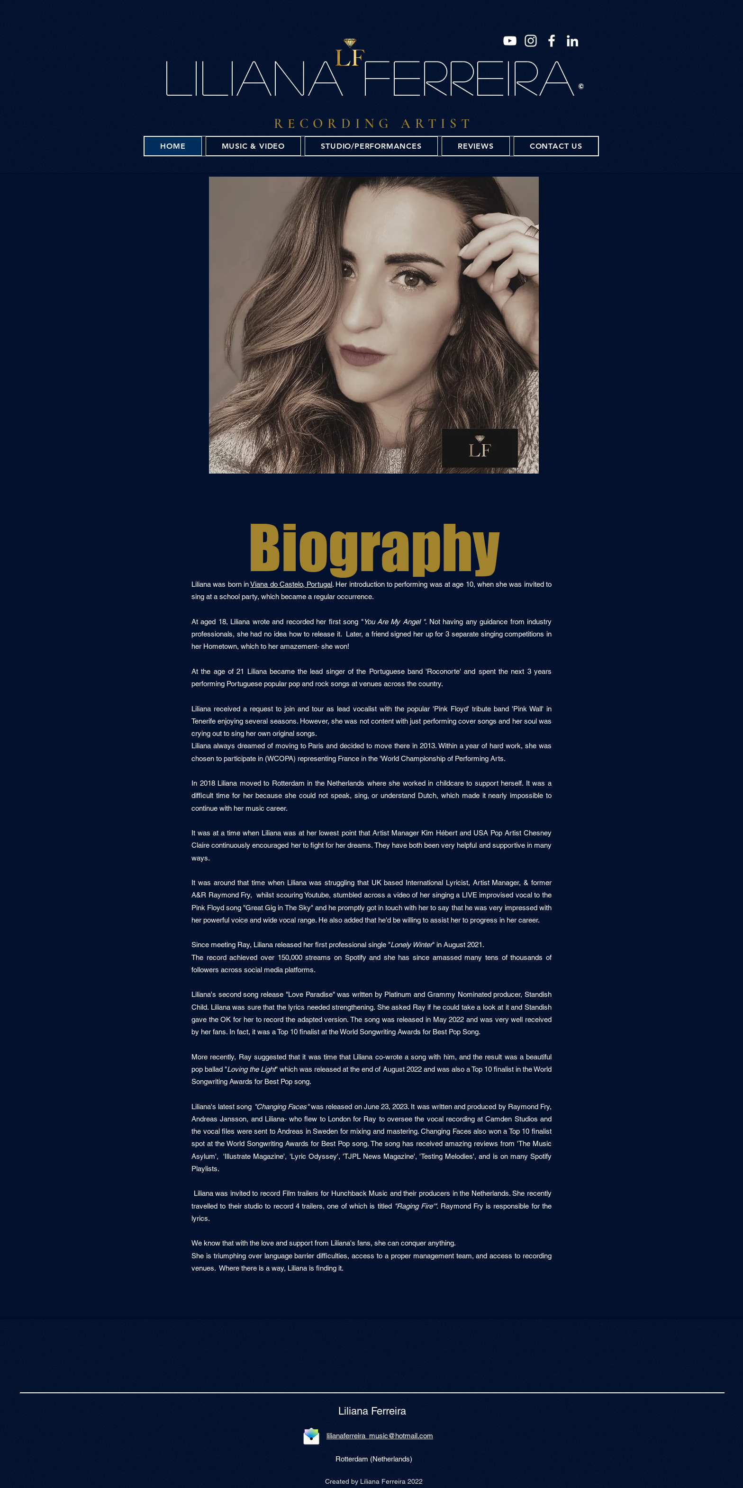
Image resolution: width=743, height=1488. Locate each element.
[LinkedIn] (572, 41)
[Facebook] (552, 41)
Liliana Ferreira (372, 1411)
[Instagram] (531, 41)
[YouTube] (510, 41)
